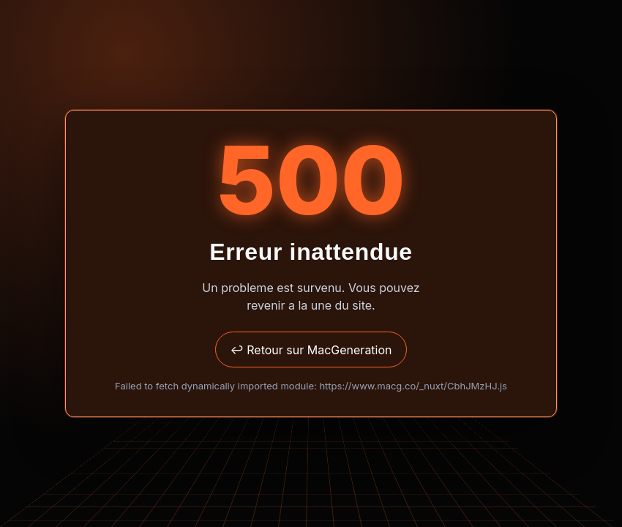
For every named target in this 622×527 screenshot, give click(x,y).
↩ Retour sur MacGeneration (310, 350)
